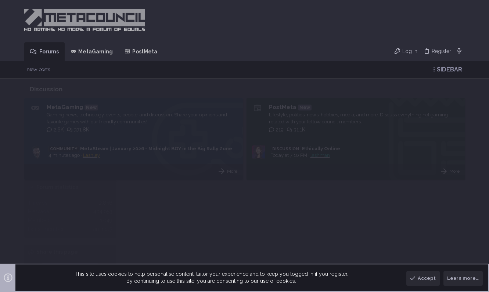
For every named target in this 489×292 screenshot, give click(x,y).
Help (426, 264)
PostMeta (233, 107)
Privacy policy (401, 264)
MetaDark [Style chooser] (50, 264)
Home (442, 264)
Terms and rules (363, 264)
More (182, 178)
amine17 (451, 135)
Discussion (46, 89)
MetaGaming (65, 107)
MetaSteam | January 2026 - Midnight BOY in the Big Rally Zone (140, 151)
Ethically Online (256, 155)
